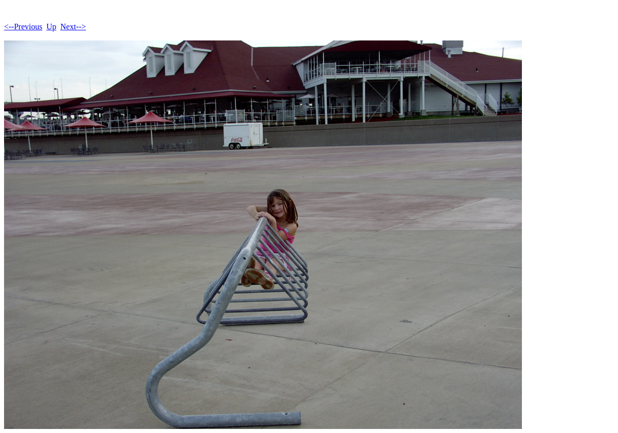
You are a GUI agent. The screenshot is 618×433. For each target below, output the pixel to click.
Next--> (73, 26)
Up (52, 26)
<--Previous (23, 26)
